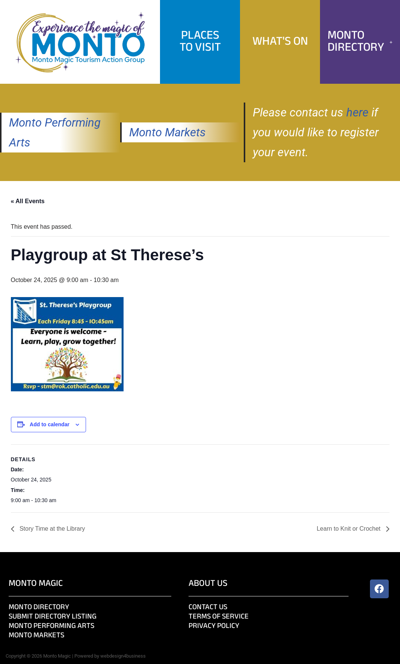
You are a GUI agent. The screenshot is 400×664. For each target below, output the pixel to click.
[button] (360, 42)
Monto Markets (167, 132)
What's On (280, 42)
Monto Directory (360, 42)
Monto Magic (36, 584)
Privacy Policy (214, 626)
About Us (208, 584)
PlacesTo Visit (200, 42)
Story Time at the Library (51, 528)
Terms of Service (219, 617)
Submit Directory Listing (53, 617)
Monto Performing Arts (51, 626)
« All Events (28, 201)
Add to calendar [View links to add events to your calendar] (49, 424)
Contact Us (208, 607)
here (357, 112)
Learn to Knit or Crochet (349, 528)
